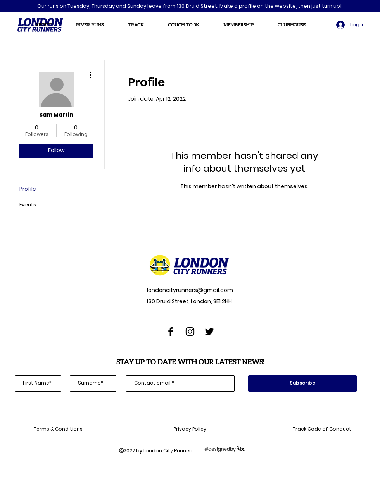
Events (27, 204)
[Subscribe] (302, 383)
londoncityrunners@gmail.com (189, 290)
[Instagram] (190, 331)
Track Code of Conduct (322, 429)
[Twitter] (209, 331)
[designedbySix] (225, 448)
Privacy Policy (190, 429)
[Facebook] (170, 331)
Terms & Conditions (58, 429)
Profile (27, 188)
